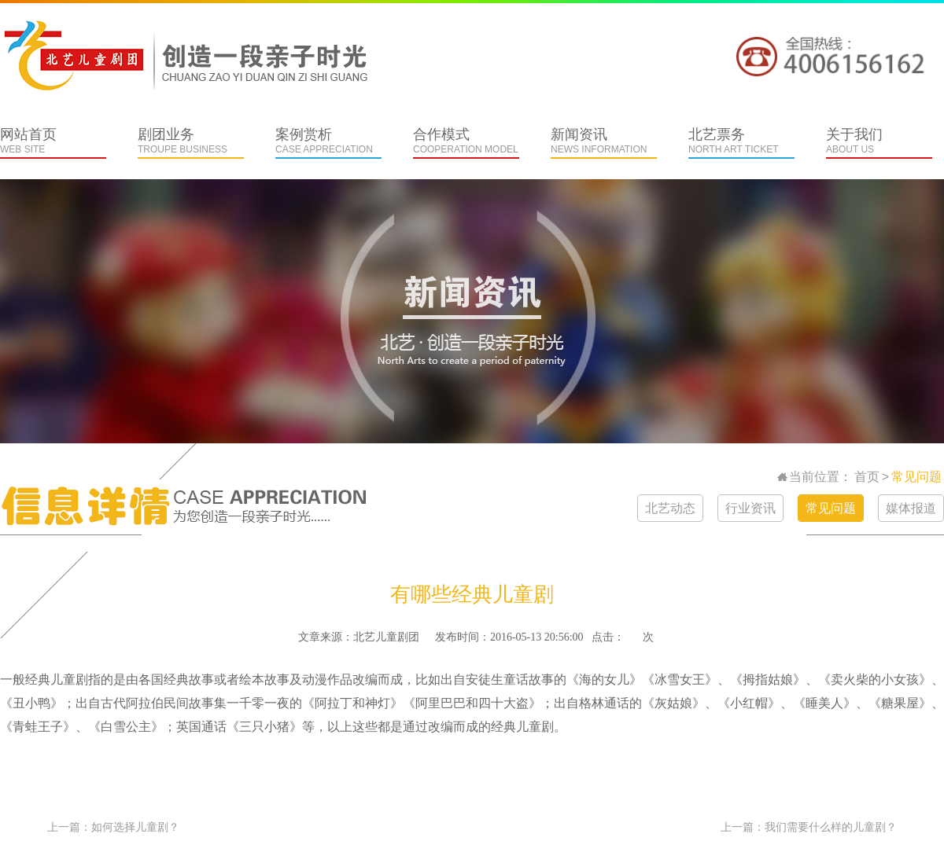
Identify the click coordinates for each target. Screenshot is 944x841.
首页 (866, 476)
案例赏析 (328, 143)
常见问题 (916, 476)
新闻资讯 (604, 143)
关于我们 (879, 143)
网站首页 (53, 143)
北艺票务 (741, 143)
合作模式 (466, 143)
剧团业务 (191, 143)
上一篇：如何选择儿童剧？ (113, 827)
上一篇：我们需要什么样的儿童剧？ (809, 827)
